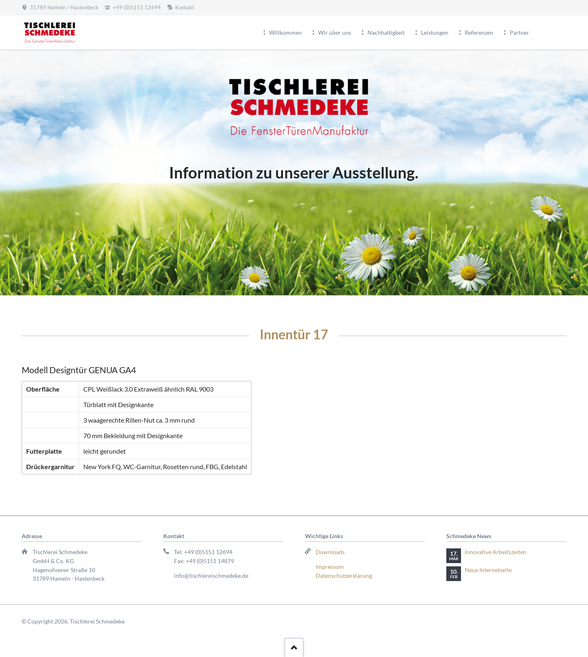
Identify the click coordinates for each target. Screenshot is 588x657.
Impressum (330, 566)
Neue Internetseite (488, 569)
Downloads (330, 551)
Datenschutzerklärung (344, 575)
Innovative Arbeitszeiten (495, 551)
